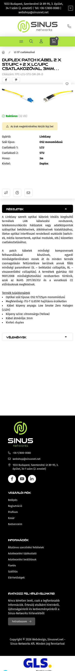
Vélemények (16, 337)
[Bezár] (70, 8)
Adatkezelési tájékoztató (22, 553)
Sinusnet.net (55, 639)
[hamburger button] (21, 41)
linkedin (32, 479)
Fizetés (12, 565)
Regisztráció (15, 505)
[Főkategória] (3, 52)
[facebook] (6, 79)
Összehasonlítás (6, 193)
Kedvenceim (15, 524)
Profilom (13, 512)
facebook (12, 479)
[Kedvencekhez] (67, 83)
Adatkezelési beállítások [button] (22, 559)
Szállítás (13, 571)
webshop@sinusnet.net (34, 12)
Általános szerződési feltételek (26, 547)
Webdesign (39, 639)
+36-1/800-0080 (49, 8)
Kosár (11, 518)
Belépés (12, 499)
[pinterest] (16, 79)
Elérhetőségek (16, 577)
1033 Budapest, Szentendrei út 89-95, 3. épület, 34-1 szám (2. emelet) (35, 466)
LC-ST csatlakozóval (24, 52)
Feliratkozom (19, 621)
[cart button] (54, 41)
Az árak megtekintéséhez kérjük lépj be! (32, 126)
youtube (22, 479)
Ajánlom (28, 193)
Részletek (15, 209)
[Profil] (41, 41)
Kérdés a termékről (17, 193)
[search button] (31, 41)
